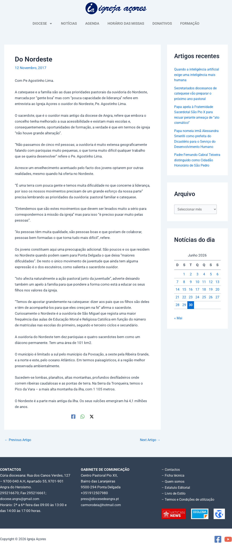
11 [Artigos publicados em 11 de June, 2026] (204, 293)
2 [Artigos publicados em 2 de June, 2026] (191, 285)
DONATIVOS (162, 23)
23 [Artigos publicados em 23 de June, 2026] (191, 309)
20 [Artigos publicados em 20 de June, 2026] (217, 301)
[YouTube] (228, 539)
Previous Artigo (19, 440)
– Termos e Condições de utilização (190, 499)
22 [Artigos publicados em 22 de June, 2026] (184, 309)
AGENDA (92, 23)
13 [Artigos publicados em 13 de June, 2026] (217, 293)
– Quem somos (174, 481)
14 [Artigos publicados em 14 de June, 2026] (177, 301)
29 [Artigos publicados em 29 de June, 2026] (184, 316)
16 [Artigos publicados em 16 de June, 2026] (191, 301)
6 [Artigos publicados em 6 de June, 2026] (217, 285)
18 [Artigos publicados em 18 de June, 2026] (204, 301)
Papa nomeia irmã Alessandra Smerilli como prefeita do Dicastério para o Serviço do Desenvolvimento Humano (196, 141)
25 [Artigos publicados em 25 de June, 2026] (204, 309)
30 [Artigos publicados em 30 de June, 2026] (191, 316)
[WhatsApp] (82, 416)
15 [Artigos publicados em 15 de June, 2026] (184, 301)
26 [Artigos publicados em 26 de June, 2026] (211, 309)
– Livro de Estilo (174, 493)
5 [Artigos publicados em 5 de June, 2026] (211, 285)
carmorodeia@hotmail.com (102, 505)
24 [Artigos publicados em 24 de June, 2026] (197, 309)
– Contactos (171, 469)
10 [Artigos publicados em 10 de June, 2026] (197, 293)
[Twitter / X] (92, 416)
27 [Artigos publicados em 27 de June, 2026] (217, 309)
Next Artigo (149, 440)
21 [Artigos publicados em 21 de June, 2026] (177, 309)
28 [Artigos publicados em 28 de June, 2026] (177, 316)
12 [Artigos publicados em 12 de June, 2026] (211, 293)
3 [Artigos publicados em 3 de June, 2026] (197, 285)
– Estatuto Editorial (177, 487)
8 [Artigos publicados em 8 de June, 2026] (184, 293)
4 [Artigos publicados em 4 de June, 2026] (204, 285)
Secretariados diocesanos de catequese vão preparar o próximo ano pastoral (197, 93)
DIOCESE (43, 23)
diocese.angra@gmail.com (21, 499)
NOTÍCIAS (69, 23)
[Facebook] (73, 416)
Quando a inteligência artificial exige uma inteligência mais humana (194, 74)
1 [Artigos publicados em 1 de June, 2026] (184, 285)
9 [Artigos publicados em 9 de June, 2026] (191, 293)
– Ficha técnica (173, 475)
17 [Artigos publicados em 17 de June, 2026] (197, 301)
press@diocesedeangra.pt (102, 499)
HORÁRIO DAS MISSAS (126, 23)
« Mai (178, 329)
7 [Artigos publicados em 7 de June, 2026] (177, 293)
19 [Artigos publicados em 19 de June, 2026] (211, 301)
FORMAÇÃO (189, 23)
